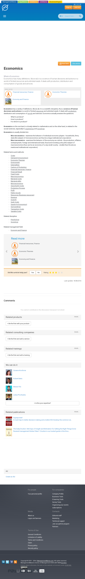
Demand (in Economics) (19, 158)
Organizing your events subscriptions (60, 506)
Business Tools (57, 497)
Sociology (14, 222)
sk (80, 4)
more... (76, 317)
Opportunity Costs (17, 186)
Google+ (64, 563)
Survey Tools (56, 502)
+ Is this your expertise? (42, 403)
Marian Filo (17, 387)
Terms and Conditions (35, 540)
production (72, 111)
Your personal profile (35, 494)
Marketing (55, 518)
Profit (13, 190)
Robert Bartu (17, 378)
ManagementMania (9, 2)
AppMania (23, 2)
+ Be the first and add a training (18, 355)
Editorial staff (57, 515)
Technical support (58, 521)
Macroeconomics (17, 176)
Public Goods (16, 193)
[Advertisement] (43, 38)
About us (31, 515)
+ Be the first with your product (18, 323)
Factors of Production (19, 167)
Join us (77, 7)
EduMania (33, 2)
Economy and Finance (19, 230)
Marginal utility (16, 181)
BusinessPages (55, 2)
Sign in (68, 7)
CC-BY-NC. (68, 565)
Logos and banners (34, 518)
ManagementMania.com (45, 561)
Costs (13, 156)
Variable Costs (16, 211)
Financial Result (16, 172)
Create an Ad (10, 477)
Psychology (15, 220)
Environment (15, 162)
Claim (30, 543)
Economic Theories (18, 160)
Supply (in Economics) (19, 204)
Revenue (14, 197)
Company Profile (57, 494)
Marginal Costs (16, 179)
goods (30, 113)
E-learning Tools (57, 499)
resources (39, 111)
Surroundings (16, 207)
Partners (55, 526)
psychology (29, 129)
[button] (5, 250)
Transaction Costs (17, 209)
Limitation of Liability (35, 537)
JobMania (43, 2)
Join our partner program (60, 524)
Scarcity (14, 200)
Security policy (33, 548)
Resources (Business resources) (22, 195)
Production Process (18, 188)
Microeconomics (17, 183)
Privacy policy (32, 545)
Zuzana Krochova (19, 370)
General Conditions (34, 534)
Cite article (76, 63)
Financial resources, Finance (21, 169)
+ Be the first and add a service (18, 339)
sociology (40, 129)
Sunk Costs (15, 202)
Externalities (15, 165)
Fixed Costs (15, 174)
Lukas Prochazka (19, 395)
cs (77, 4)
